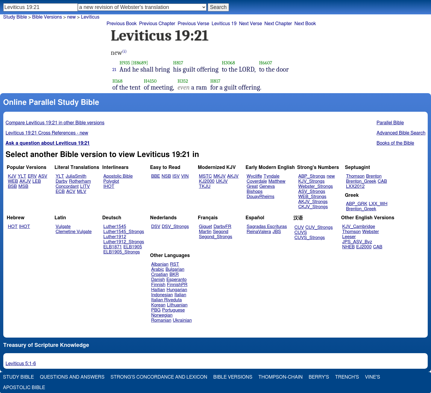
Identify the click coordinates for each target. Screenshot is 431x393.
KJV (12, 176)
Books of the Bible (395, 143)
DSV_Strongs (175, 226)
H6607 (265, 63)
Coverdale (257, 181)
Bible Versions (47, 17)
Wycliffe (254, 176)
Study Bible (15, 17)
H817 (178, 63)
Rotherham (80, 181)
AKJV (25, 181)
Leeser (349, 237)
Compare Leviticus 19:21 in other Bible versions (55, 122)
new (71, 17)
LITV (85, 186)
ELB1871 (112, 247)
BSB (12, 186)
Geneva (267, 186)
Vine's (372, 377)
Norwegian (161, 315)
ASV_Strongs (311, 191)
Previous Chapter (157, 23)
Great (252, 186)
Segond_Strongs (215, 237)
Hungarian (177, 290)
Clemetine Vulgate (74, 231)
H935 (124, 63)
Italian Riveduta (166, 300)
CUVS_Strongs (310, 237)
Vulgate (63, 226)
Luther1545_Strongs (123, 231)
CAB (382, 181)
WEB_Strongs (312, 196)
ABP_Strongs (311, 176)
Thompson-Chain (280, 377)
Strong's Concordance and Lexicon (158, 377)
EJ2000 (363, 247)
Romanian (161, 320)
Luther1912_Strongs (123, 242)
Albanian (160, 264)
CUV (299, 227)
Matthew (277, 181)
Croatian (159, 274)
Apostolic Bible (24, 387)
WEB (13, 181)
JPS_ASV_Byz (357, 242)
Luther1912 (114, 237)
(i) (124, 51)
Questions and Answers (72, 377)
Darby (62, 181)
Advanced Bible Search (401, 133)
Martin (205, 231)
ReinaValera (259, 231)
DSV (155, 226)
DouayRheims (260, 196)
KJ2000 (207, 181)
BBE (155, 176)
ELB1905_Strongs (121, 252)
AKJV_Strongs (312, 201)
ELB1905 (132, 247)
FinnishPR (177, 284)
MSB (23, 186)
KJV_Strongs (311, 181)
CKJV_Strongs (313, 207)
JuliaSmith (76, 176)
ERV (32, 176)
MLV (81, 191)
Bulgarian (175, 269)
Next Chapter (278, 23)
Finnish (158, 284)
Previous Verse (193, 23)
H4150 (150, 81)
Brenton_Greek (361, 181)
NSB (166, 176)
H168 (118, 81)
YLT (22, 176)
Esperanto (176, 279)
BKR (174, 274)
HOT (12, 226)
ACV (70, 191)
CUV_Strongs (319, 227)
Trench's (347, 377)
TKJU (205, 186)
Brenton (374, 176)
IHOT (108, 186)
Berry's (319, 377)
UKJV (222, 181)
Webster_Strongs (315, 186)
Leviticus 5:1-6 (21, 363)
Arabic (157, 269)
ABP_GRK (356, 204)
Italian (180, 295)
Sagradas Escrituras (267, 226)
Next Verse (250, 23)
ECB (60, 191)
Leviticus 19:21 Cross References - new (47, 133)
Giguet (205, 226)
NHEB (348, 247)
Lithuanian (177, 305)
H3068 (228, 63)
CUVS (301, 232)
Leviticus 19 (224, 23)
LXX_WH (378, 204)
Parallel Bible (390, 122)
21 (114, 69)
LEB (36, 181)
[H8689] (139, 63)
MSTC (205, 176)
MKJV (219, 176)
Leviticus (90, 17)
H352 (182, 81)
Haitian (158, 290)
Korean (158, 305)
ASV (42, 176)
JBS (276, 231)
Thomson (355, 176)
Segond (220, 231)
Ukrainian (182, 320)
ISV (176, 176)
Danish (158, 279)
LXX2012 (355, 186)
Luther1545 (114, 226)
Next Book (305, 23)
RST (174, 264)
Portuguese (173, 310)
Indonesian (162, 295)
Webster (370, 231)
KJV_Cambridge (358, 226)
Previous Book (122, 23)
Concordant (67, 186)
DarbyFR (222, 226)
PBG (156, 310)
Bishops (254, 191)
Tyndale (272, 176)
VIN (185, 176)
